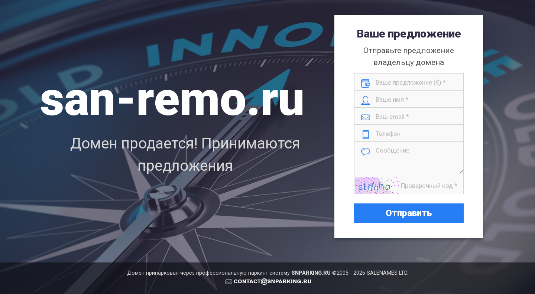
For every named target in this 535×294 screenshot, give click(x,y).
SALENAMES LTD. (387, 273)
